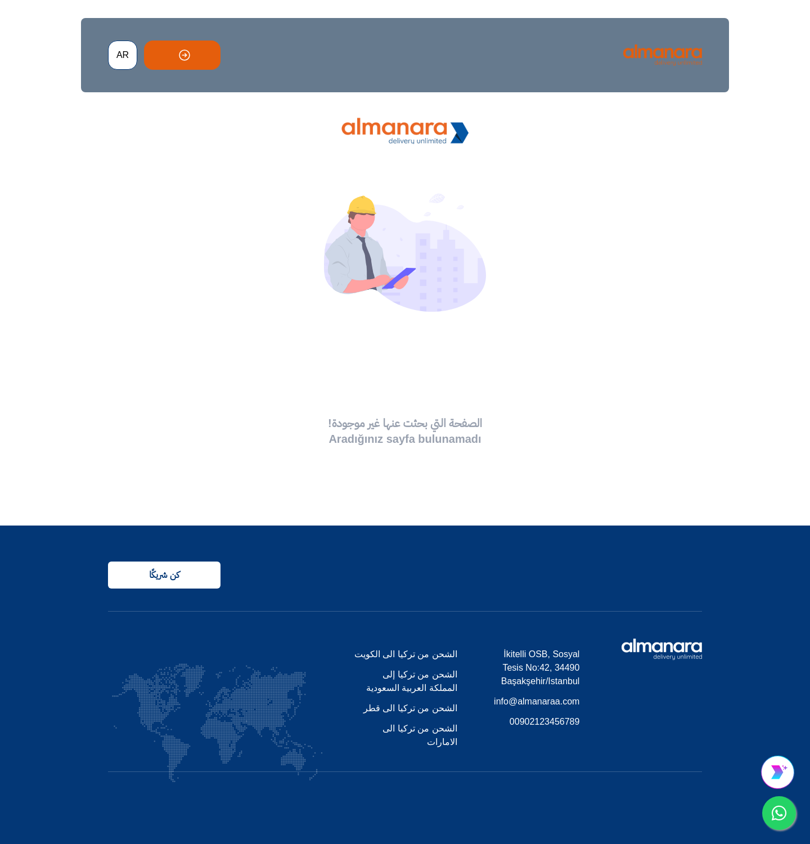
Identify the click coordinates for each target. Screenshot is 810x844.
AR (122, 55)
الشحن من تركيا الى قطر (410, 708)
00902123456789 (545, 721)
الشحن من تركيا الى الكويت (405, 654)
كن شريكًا (164, 575)
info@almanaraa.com (536, 701)
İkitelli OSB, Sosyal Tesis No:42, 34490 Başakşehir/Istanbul (540, 667)
